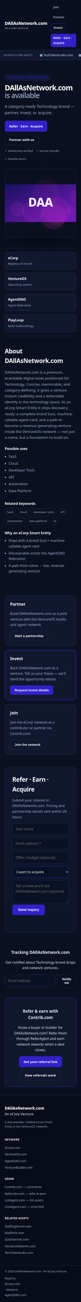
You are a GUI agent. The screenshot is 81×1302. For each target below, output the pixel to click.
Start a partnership (29, 636)
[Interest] (40, 872)
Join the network (27, 744)
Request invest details (32, 690)
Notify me (66, 981)
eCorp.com (12, 1148)
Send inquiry (28, 910)
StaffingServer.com (18, 1226)
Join (56, 7)
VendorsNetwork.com (20, 1246)
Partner (59, 17)
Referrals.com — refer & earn (25, 1194)
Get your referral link (40, 1062)
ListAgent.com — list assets (24, 1200)
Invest (58, 27)
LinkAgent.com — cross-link (24, 1207)
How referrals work (40, 1075)
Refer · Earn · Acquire (62, 40)
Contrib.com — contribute (23, 1187)
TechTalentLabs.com (19, 1253)
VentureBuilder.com (19, 1167)
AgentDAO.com (15, 1161)
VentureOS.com (16, 1154)
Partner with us (21, 139)
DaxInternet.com (17, 1239)
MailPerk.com (14, 1233)
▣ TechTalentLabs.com (58, 55)
